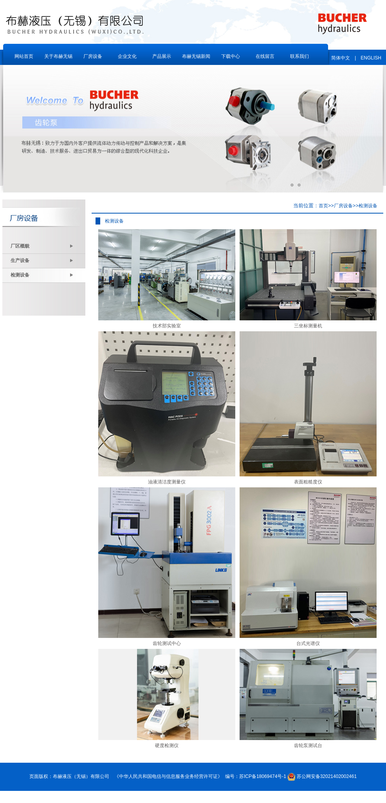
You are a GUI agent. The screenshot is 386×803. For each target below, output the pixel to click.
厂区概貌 (42, 246)
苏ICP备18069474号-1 (262, 776)
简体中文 (340, 58)
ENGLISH (371, 58)
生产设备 (42, 260)
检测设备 (42, 275)
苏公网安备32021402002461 (327, 776)
